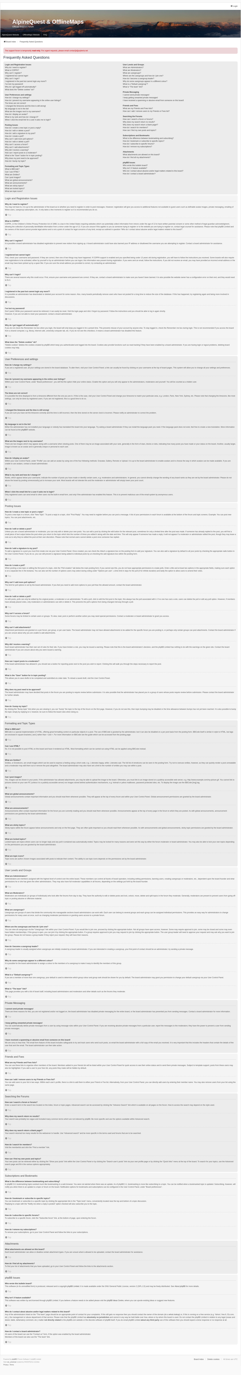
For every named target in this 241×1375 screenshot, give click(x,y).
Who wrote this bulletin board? (135, 165)
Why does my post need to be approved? (22, 158)
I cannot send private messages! (136, 95)
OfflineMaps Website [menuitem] (31, 35)
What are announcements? (16, 183)
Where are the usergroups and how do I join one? (143, 76)
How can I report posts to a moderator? (21, 153)
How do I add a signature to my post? (20, 133)
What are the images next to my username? (23, 111)
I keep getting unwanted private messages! (140, 98)
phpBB (24, 430)
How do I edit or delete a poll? (17, 142)
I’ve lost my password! (14, 84)
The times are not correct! (15, 103)
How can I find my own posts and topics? (139, 130)
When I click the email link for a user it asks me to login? (28, 120)
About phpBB (180, 1286)
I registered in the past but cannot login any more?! (25, 81)
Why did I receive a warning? (17, 150)
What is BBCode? (12, 169)
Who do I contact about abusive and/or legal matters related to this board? (153, 171)
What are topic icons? (14, 191)
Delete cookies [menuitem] (213, 1359)
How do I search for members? (135, 127)
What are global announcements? (18, 180)
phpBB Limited (73, 1286)
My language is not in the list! (17, 109)
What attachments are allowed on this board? (141, 155)
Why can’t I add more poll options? (19, 139)
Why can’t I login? (12, 78)
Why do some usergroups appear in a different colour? (145, 81)
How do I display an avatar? (16, 114)
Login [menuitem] (234, 6)
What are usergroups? (132, 73)
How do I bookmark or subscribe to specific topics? (143, 141)
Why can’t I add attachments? (17, 147)
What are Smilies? (12, 175)
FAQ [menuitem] (45, 35)
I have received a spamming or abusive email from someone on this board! (153, 100)
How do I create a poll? (14, 136)
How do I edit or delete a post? (17, 131)
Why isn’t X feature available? (135, 168)
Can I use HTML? (12, 172)
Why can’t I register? (13, 73)
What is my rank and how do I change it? (21, 117)
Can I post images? (13, 177)
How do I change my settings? (17, 98)
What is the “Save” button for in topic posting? (23, 155)
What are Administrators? (133, 67)
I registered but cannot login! (16, 76)
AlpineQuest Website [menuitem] (10, 35)
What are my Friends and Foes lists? (138, 108)
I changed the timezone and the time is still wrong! (25, 106)
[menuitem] (5, 1364)
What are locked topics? (15, 188)
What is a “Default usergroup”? (135, 84)
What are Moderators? (132, 70)
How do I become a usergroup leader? (138, 78)
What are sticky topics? (14, 186)
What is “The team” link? (133, 87)
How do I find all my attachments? (136, 157)
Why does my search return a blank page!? (140, 125)
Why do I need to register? (16, 67)
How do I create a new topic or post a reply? (23, 128)
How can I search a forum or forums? (138, 119)
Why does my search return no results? (139, 122)
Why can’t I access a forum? (16, 144)
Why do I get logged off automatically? (20, 87)
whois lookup (174, 1314)
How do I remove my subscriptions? (137, 147)
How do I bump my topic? (15, 161)
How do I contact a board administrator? (139, 174)
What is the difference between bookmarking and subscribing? (148, 138)
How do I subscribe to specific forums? (138, 144)
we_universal (11, 1362)
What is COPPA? (12, 70)
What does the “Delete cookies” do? (19, 90)
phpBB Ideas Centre (115, 1300)
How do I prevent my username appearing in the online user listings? (33, 100)
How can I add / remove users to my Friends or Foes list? (146, 111)
